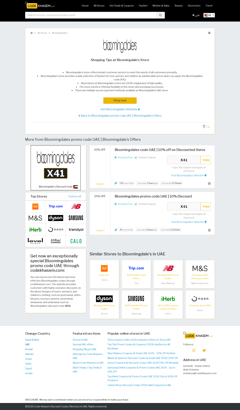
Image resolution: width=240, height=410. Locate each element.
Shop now (120, 100)
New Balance (168, 283)
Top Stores (38, 196)
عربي (196, 16)
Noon (200, 310)
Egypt (28, 368)
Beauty (179, 5)
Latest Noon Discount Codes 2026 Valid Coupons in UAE (139, 385)
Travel (209, 5)
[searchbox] (90, 16)
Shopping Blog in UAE (84, 349)
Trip (136, 283)
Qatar (28, 363)
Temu (104, 280)
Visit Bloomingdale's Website (120, 109)
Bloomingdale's (60, 33)
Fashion (143, 5)
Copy (206, 159)
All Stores (99, 5)
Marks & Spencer (200, 283)
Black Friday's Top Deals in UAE (87, 369)
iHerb (168, 313)
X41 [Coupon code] (184, 160)
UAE (27, 344)
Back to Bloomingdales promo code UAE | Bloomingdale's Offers (120, 115)
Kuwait (29, 349)
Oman (28, 358)
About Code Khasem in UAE (88, 362)
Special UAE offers (83, 344)
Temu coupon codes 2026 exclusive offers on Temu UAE (139, 339)
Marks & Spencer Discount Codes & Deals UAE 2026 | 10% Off (143, 358)
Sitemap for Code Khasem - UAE (88, 356)
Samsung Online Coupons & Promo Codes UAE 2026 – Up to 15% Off (141, 369)
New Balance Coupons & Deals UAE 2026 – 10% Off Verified (141, 353)
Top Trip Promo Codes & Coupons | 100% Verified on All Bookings (139, 346)
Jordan (28, 373)
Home (85, 5)
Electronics (194, 5)
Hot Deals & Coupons (122, 5)
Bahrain (29, 354)
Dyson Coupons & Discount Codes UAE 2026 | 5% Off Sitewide (143, 362)
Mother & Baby (161, 5)
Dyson (104, 313)
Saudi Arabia (32, 339)
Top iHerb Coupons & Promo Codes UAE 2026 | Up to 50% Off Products (142, 378)
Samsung (136, 313)
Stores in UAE (80, 339)
